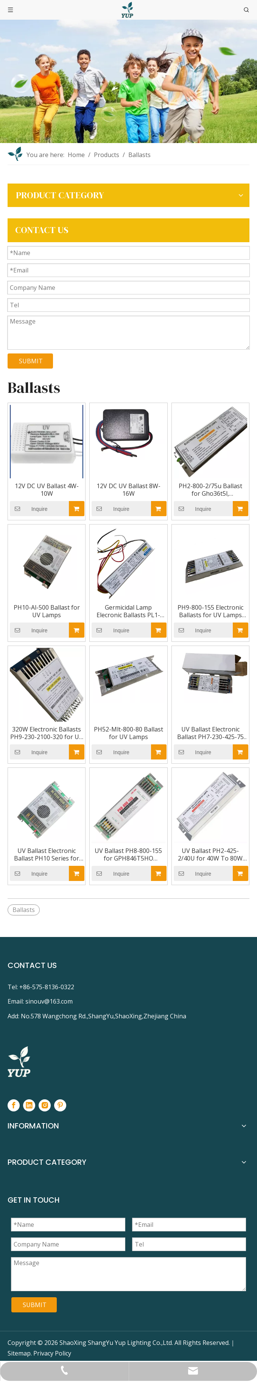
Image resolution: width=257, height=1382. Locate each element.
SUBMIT (31, 361)
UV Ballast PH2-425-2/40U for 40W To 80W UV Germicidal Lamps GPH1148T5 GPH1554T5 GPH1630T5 (210, 854)
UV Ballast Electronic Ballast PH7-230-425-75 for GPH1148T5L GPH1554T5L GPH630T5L (210, 733)
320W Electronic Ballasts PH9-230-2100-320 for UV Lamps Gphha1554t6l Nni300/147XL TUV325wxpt (46, 733)
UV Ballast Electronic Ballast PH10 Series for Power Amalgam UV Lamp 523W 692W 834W (46, 854)
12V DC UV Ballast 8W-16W (128, 489)
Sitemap (19, 1353)
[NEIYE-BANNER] (128, 81)
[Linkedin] (29, 1105)
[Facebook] (14, 1105)
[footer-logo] (19, 1061)
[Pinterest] (60, 1105)
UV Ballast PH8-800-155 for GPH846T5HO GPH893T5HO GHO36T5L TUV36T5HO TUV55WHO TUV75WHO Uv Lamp (128, 854)
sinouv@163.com (49, 1001)
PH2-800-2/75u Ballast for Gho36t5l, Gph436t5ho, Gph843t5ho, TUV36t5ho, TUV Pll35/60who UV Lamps (210, 489)
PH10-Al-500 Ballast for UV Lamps (47, 611)
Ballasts (23, 910)
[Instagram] (45, 1105)
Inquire (29, 508)
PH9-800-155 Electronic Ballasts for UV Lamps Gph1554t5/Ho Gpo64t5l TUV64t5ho (210, 611)
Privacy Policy (52, 1353)
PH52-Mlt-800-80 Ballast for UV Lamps (128, 733)
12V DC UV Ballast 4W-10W (47, 489)
